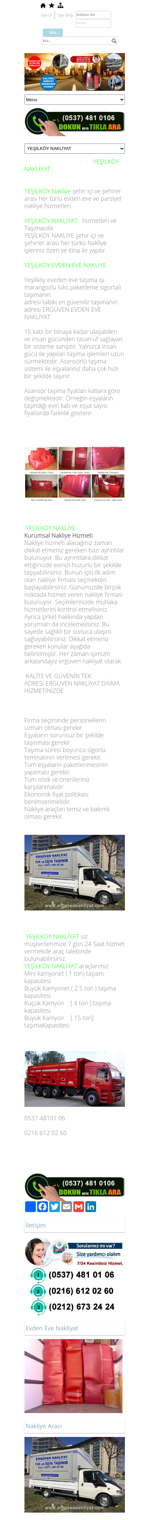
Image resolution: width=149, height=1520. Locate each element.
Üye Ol (46, 14)
